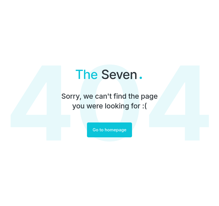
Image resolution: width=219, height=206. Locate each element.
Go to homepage (110, 129)
